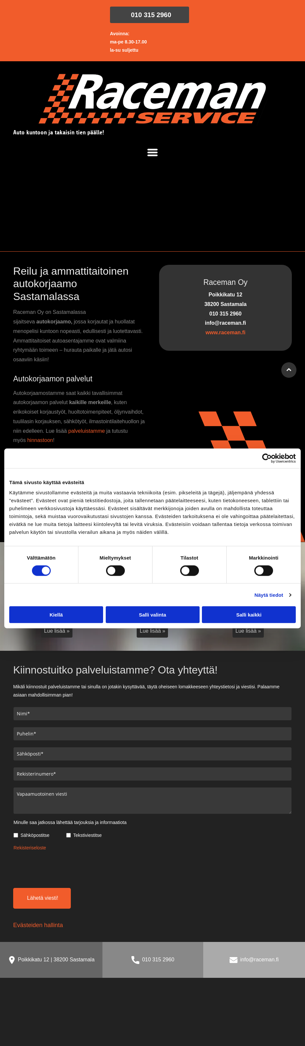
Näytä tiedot (269, 594)
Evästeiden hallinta (38, 925)
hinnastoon (40, 440)
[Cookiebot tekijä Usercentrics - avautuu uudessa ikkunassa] (267, 458)
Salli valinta (152, 615)
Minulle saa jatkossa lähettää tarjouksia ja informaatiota (70, 822)
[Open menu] (152, 152)
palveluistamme (86, 431)
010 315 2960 (158, 959)
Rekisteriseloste (30, 847)
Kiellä (56, 615)
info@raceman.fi (259, 959)
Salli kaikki (249, 615)
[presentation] (64, 868)
